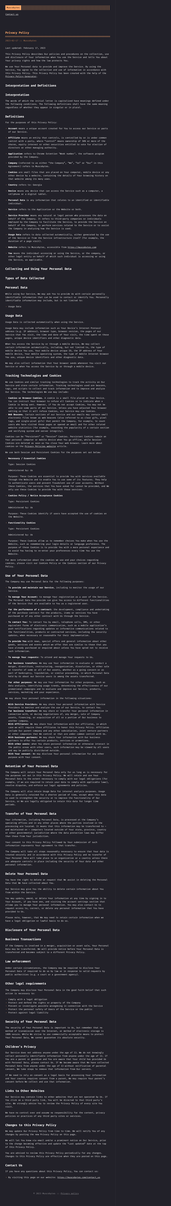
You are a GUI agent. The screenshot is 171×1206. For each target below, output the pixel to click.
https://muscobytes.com (82, 247)
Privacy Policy (17, 33)
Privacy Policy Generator (20, 76)
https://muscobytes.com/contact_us (78, 1177)
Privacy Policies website (40, 446)
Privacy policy (70, 1193)
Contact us (11, 14)
